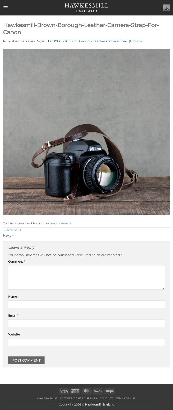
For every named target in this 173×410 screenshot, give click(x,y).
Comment (16, 261)
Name (13, 296)
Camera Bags (47, 398)
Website (14, 334)
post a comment (60, 223)
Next (9, 235)
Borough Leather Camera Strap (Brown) (109, 41)
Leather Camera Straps (78, 398)
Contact (106, 398)
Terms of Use (126, 398)
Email (13, 315)
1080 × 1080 (63, 41)
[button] (5, 8)
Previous (12, 230)
